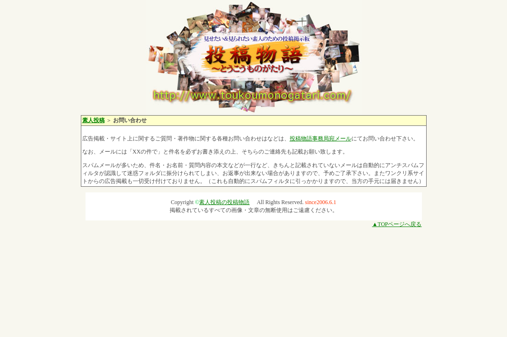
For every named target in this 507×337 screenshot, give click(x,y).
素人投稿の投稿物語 (224, 202)
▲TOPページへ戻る (396, 224)
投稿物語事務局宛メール (320, 138)
